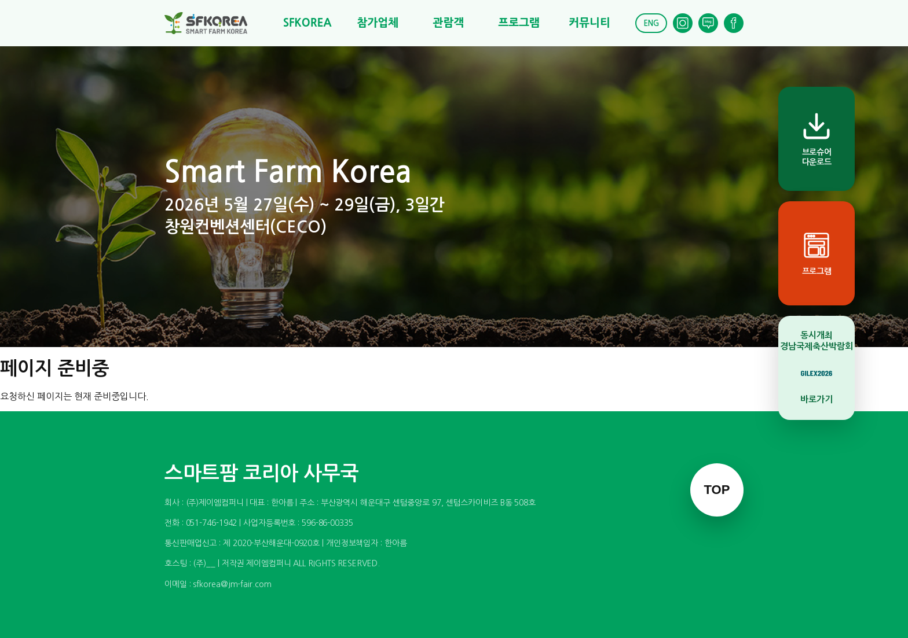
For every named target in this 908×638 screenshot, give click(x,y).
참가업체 (377, 22)
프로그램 (518, 22)
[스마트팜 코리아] (213, 23)
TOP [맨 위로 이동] (717, 489)
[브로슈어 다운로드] (816, 139)
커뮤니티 (589, 22)
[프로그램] (816, 253)
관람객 (448, 22)
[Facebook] (734, 23)
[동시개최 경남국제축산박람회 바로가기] (816, 368)
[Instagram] (683, 23)
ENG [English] (651, 23)
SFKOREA (307, 22)
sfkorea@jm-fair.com (232, 584)
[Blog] (708, 23)
